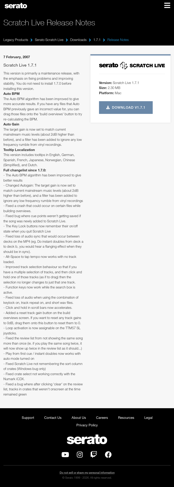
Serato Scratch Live (49, 40)
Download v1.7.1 (126, 107)
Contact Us (53, 417)
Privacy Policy (87, 425)
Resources (126, 417)
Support (28, 417)
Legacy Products (15, 40)
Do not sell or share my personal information (87, 472)
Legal (148, 417)
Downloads (78, 40)
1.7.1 (97, 40)
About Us (79, 417)
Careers (102, 417)
